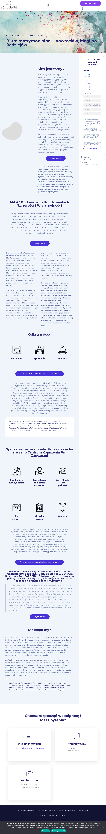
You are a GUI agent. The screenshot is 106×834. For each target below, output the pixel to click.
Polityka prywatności (49, 815)
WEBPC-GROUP (82, 810)
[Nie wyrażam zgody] (103, 827)
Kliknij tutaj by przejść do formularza (29, 748)
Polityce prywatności (93, 144)
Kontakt (62, 815)
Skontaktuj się (90, 3)
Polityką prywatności (92, 126)
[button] (48, 5)
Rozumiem (45, 831)
